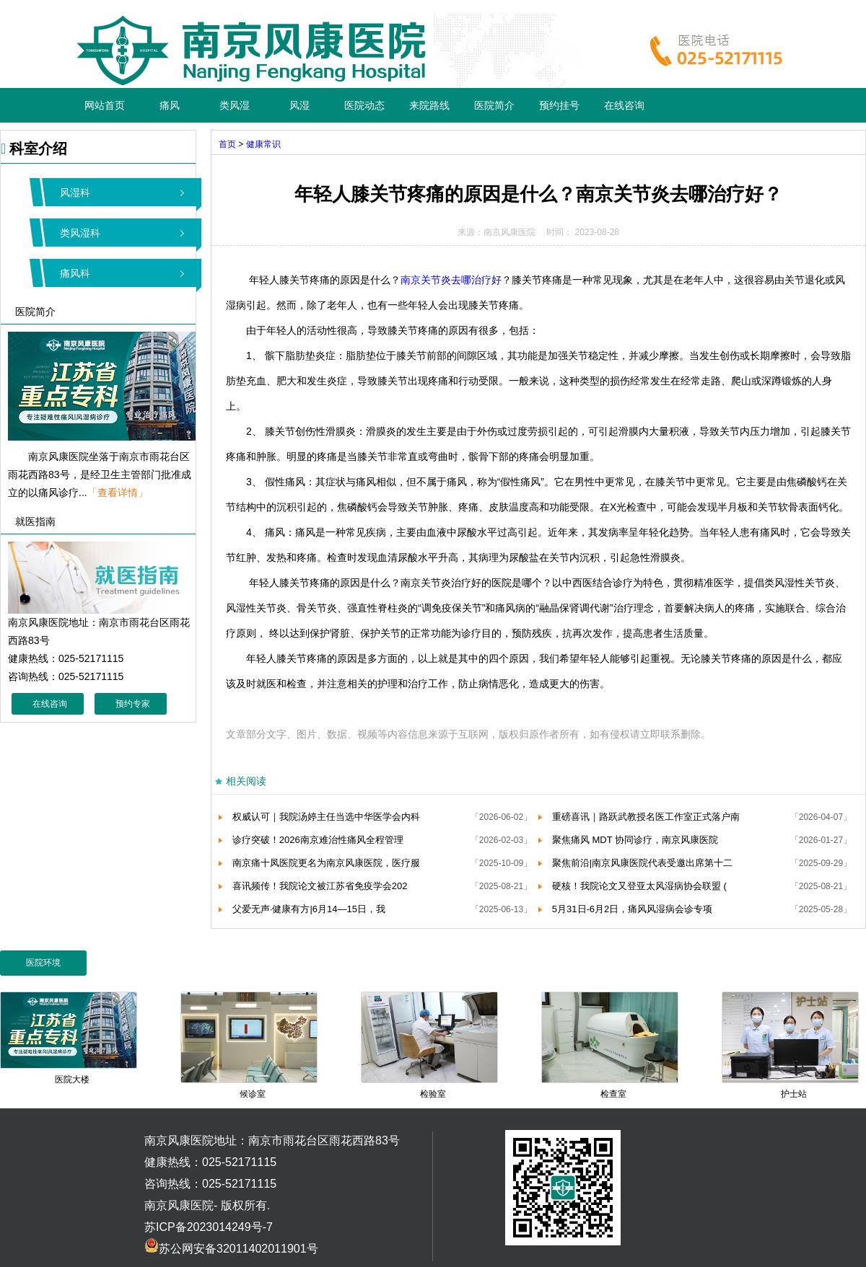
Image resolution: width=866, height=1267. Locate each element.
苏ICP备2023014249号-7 (208, 1227)
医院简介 (494, 105)
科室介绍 (34, 148)
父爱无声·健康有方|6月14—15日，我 (308, 909)
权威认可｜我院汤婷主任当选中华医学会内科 (326, 816)
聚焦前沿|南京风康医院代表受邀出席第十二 (642, 862)
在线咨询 (624, 105)
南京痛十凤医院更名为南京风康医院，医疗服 (326, 862)
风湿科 (75, 192)
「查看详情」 (117, 492)
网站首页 (104, 105)
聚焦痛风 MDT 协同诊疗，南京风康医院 (635, 839)
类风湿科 (80, 233)
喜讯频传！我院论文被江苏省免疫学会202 (320, 885)
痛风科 (75, 273)
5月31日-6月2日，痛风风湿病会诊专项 (632, 909)
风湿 (299, 105)
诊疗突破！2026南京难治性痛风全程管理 (317, 839)
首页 (227, 144)
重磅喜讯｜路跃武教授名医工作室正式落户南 (646, 816)
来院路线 (429, 105)
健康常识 (263, 144)
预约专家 (132, 704)
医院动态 (364, 105)
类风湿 (234, 105)
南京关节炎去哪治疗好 (451, 280)
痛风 (169, 105)
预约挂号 (559, 105)
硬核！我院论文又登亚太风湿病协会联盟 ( (639, 885)
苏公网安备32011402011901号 (231, 1248)
